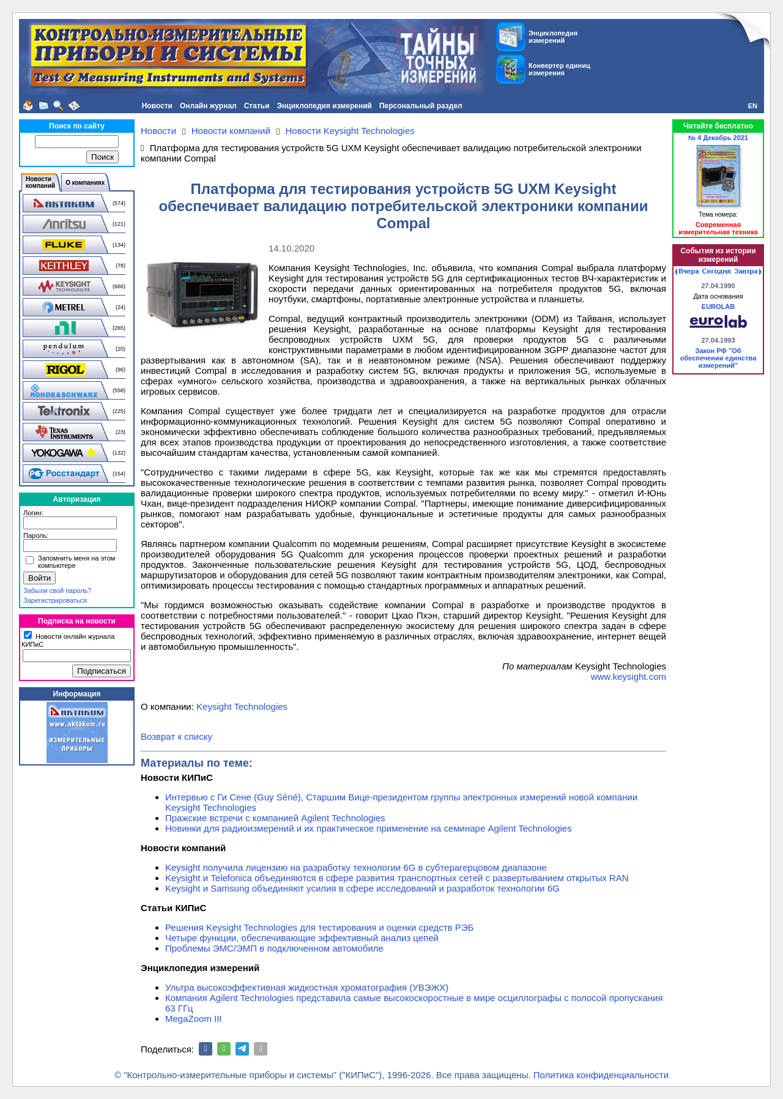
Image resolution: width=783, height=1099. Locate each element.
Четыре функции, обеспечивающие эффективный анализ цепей (302, 938)
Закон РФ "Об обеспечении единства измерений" (718, 358)
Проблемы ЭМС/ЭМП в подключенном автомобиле (274, 948)
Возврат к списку (176, 736)
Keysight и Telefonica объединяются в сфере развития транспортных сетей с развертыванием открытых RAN (397, 878)
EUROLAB (718, 306)
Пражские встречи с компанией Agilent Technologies (275, 818)
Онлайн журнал (208, 106)
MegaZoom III (193, 1018)
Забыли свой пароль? (57, 590)
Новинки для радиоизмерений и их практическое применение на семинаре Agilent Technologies (368, 828)
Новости (157, 106)
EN (752, 106)
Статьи (257, 106)
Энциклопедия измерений (324, 106)
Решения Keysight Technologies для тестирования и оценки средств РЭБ (319, 927)
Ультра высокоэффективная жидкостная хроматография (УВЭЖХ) (306, 987)
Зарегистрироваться (55, 600)
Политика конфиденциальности (601, 1075)
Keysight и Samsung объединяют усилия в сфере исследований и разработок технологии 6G (362, 888)
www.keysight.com (628, 676)
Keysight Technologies (242, 706)
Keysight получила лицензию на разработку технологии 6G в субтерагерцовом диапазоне (356, 867)
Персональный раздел (420, 106)
